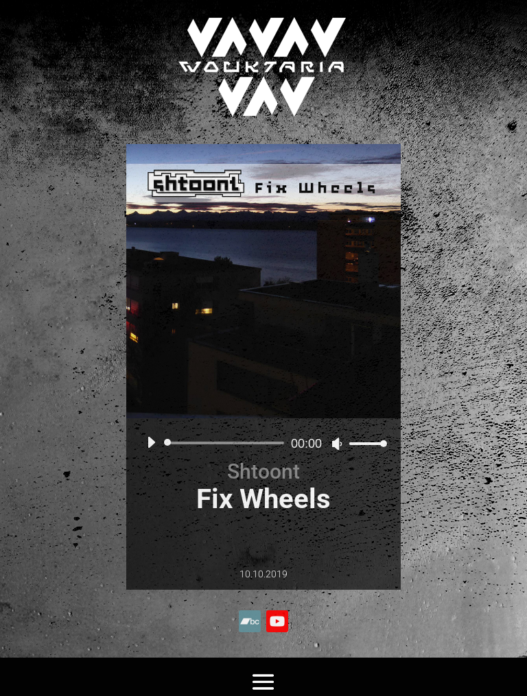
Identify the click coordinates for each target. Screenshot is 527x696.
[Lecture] (151, 442)
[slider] (226, 443)
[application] (262, 443)
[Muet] (337, 443)
